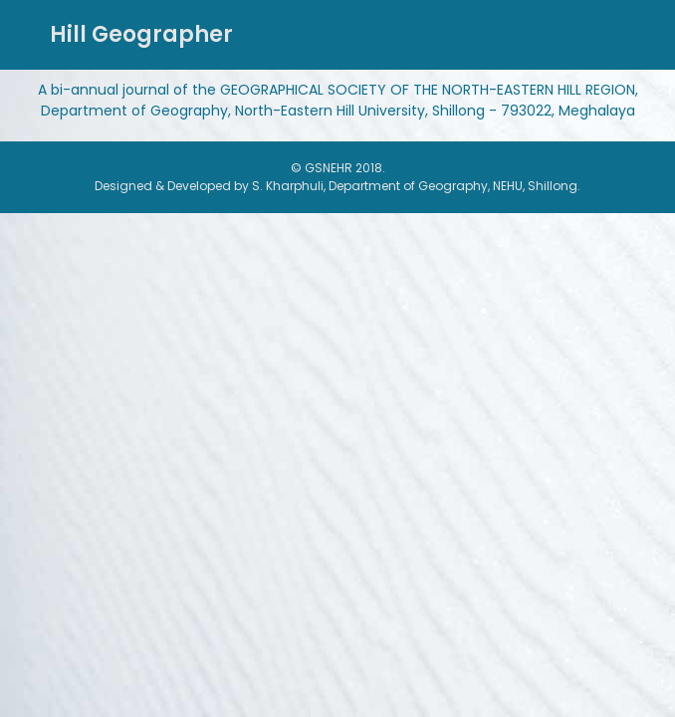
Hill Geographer (141, 34)
